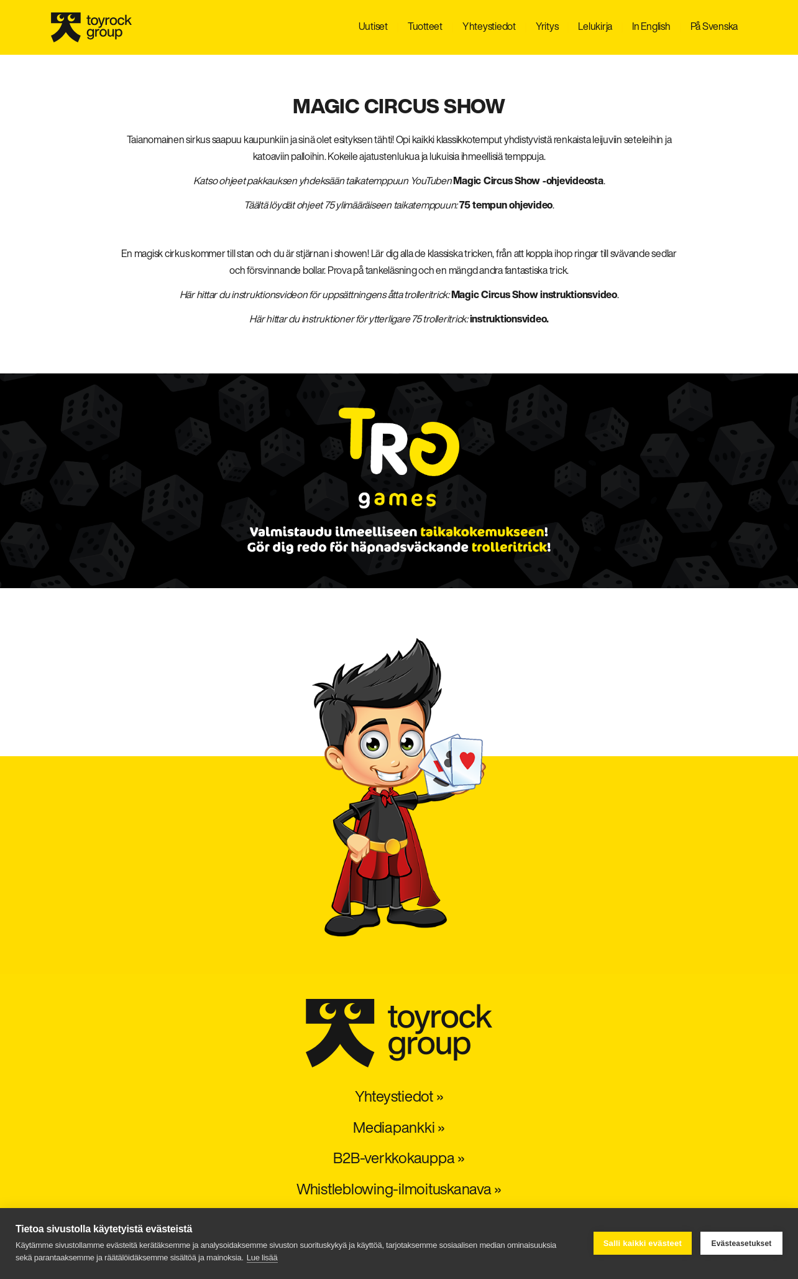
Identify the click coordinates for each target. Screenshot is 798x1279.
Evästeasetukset (741, 1243)
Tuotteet (425, 27)
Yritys (547, 27)
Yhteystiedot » (399, 1097)
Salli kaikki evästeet (642, 1243)
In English (651, 27)
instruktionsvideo (508, 320)
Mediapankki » (399, 1129)
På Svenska (714, 27)
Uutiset (373, 27)
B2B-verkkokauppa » (399, 1159)
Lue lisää (262, 1257)
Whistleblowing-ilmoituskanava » (399, 1190)
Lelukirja (595, 27)
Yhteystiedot (489, 27)
